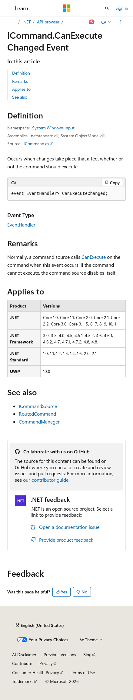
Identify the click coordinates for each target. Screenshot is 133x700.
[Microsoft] (67, 8)
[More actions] (120, 22)
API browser (48, 22)
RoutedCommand (37, 413)
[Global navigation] (6, 8)
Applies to (21, 89)
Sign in (121, 8)
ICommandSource (38, 406)
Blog (87, 654)
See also (19, 97)
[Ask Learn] (92, 22)
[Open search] (107, 8)
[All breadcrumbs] (12, 22)
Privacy (46, 663)
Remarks (20, 81)
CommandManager (39, 421)
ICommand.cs (36, 143)
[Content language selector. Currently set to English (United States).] (40, 625)
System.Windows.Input (53, 128)
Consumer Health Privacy (35, 672)
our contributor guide (45, 480)
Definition (21, 73)
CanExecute (93, 257)
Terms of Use (83, 672)
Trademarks (22, 681)
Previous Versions (60, 654)
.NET (26, 22)
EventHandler (21, 224)
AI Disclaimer (24, 654)
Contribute (22, 663)
